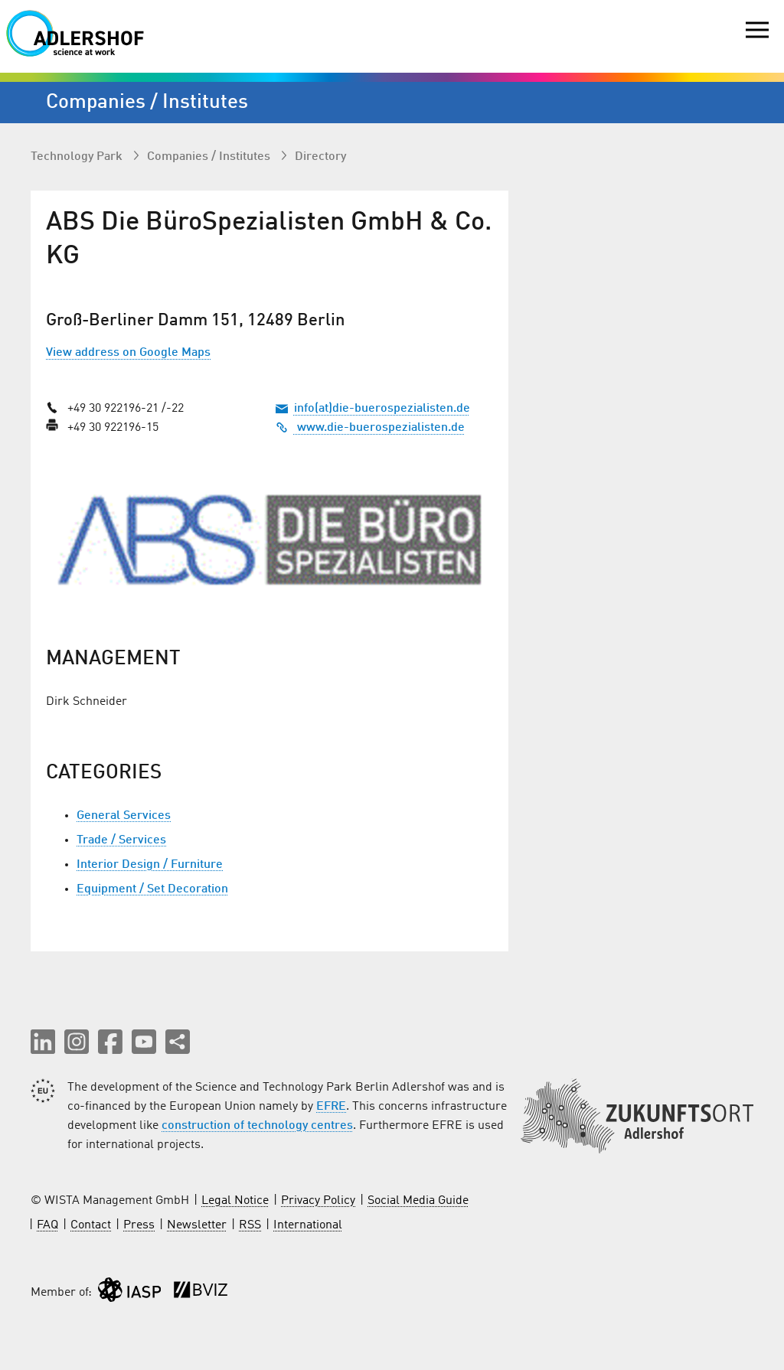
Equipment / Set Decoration (152, 889)
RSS (250, 1225)
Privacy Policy (318, 1201)
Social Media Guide (418, 1201)
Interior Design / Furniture (150, 865)
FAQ (47, 1225)
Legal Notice (235, 1201)
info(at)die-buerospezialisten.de (382, 409)
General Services (124, 816)
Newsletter (197, 1225)
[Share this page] (177, 1041)
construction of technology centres (257, 1126)
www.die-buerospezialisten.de (370, 428)
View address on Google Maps (128, 353)
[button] (43, 1041)
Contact (90, 1225)
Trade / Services (121, 840)
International (307, 1225)
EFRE (331, 1107)
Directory (320, 157)
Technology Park (78, 157)
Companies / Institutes (210, 157)
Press (139, 1225)
